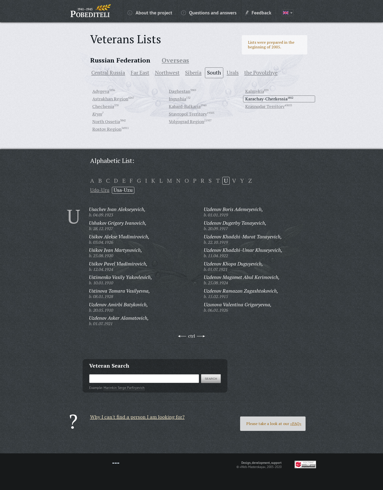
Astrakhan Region (110, 99)
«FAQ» (295, 423)
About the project (150, 12)
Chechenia (103, 106)
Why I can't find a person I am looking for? (137, 417)
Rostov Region (106, 129)
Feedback (258, 12)
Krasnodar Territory (265, 106)
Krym (97, 114)
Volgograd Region (186, 121)
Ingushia (177, 99)
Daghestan (179, 91)
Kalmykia (254, 91)
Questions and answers (208, 12)
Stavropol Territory (188, 114)
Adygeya (100, 91)
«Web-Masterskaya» (253, 467)
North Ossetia (106, 121)
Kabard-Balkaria (185, 106)
